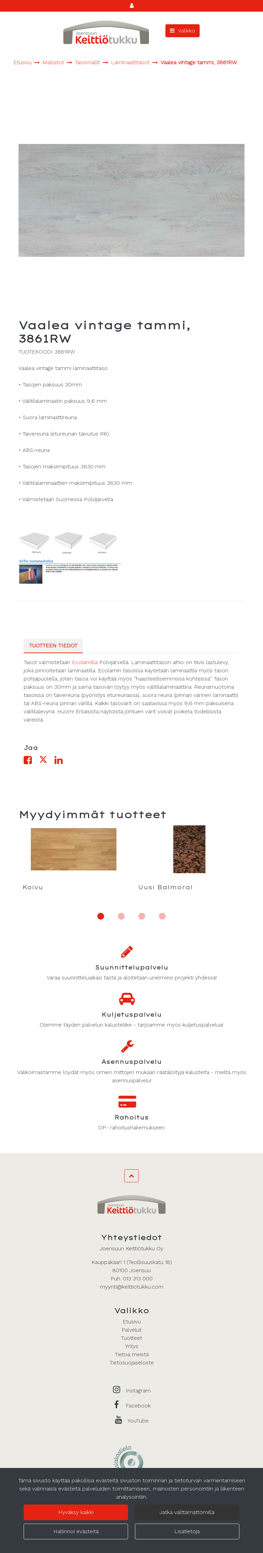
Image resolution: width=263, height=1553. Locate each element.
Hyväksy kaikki (75, 1512)
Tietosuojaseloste (132, 1362)
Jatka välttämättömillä (187, 1512)
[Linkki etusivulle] (106, 32)
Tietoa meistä (132, 1354)
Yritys (131, 1346)
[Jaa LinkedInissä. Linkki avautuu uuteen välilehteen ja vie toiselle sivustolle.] (61, 761)
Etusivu (132, 1321)
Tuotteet (131, 1338)
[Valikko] (182, 30)
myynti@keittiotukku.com (131, 1286)
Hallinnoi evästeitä (76, 1531)
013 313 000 (138, 1278)
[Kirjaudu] (132, 5)
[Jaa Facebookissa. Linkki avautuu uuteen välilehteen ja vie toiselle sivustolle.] (31, 761)
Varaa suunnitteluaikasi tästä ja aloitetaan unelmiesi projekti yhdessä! (132, 977)
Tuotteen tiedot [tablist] (53, 645)
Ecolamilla (85, 662)
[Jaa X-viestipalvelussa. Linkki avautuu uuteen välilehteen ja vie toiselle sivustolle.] (46, 761)
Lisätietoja (187, 1531)
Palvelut (131, 1330)
